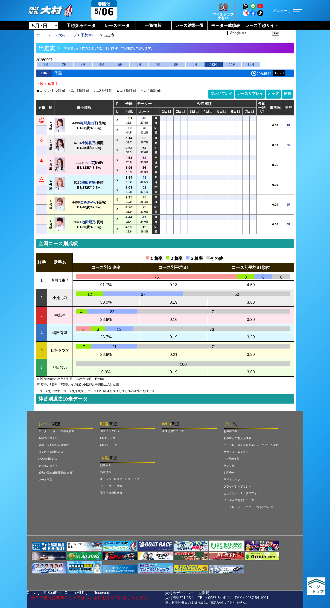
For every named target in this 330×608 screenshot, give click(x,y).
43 (144, 177)
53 (144, 158)
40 (144, 118)
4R (101, 65)
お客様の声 (230, 431)
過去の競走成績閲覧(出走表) (55, 472)
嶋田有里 (88, 182)
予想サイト (90, 35)
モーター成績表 (225, 25)
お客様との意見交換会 (237, 438)
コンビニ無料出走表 (50, 452)
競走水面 (105, 465)
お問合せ (229, 472)
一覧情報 (153, 25)
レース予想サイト (261, 25)
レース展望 (45, 479)
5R (120, 65)
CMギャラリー (109, 438)
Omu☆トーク (108, 445)
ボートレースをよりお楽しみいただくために (251, 445)
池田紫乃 (88, 222)
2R (64, 65)
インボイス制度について (239, 500)
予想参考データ (81, 25)
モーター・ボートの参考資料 (56, 431)
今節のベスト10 (48, 438)
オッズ (273, 94)
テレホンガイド (48, 465)
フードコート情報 (111, 486)
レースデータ (117, 25)
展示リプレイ (221, 94)
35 (144, 197)
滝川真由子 (88, 123)
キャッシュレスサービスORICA (119, 479)
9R (195, 65)
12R (250, 65)
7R (157, 65)
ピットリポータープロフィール (243, 493)
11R (232, 65)
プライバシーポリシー (237, 486)
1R (45, 65)
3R (83, 65)
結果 (287, 94)
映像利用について (173, 431)
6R (139, 65)
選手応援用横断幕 (111, 493)
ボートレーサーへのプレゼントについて (248, 507)
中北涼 (88, 163)
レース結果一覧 (189, 25)
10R (213, 65)
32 (144, 138)
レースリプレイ (250, 94)
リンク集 (229, 465)
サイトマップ (232, 479)
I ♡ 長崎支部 (232, 458)
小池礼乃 (88, 143)
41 (144, 217)
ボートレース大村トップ (56, 35)
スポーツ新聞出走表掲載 (53, 445)
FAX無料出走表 (48, 458)
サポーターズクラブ (236, 452)
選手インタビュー (111, 431)
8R (176, 65)
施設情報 (105, 472)
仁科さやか (88, 202)
